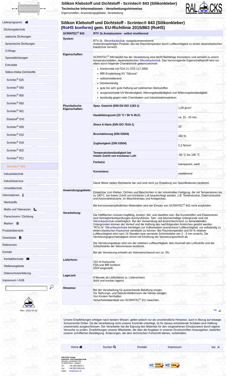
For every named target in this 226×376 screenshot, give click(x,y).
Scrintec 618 (15, 142)
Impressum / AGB (13, 280)
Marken (11, 223)
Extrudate (11, 64)
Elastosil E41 (16, 119)
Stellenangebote (14, 266)
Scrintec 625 (15, 79)
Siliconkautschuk (114, 40)
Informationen (13, 195)
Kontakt (7, 251)
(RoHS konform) (77, 27)
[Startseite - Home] (28, 7)
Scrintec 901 (15, 111)
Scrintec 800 (15, 95)
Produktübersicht (13, 230)
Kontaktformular (16, 258)
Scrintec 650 (15, 87)
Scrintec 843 (16, 166)
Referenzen (9, 244)
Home (76, 347)
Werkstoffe (10, 202)
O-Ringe (10, 50)
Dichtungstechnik (14, 29)
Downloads (11, 237)
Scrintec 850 (15, 103)
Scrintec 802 (15, 150)
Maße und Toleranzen (20, 209)
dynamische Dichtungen (20, 43)
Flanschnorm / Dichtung (18, 216)
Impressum (175, 347)
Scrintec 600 (15, 127)
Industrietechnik (14, 173)
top (218, 310)
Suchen (109, 347)
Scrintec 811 (15, 158)
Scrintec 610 (15, 134)
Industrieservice (14, 181)
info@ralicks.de (75, 371)
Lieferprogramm (15, 22)
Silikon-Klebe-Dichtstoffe (20, 72)
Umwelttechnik (13, 188)
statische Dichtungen (18, 36)
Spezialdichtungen (16, 57)
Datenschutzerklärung (17, 273)
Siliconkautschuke (116, 227)
